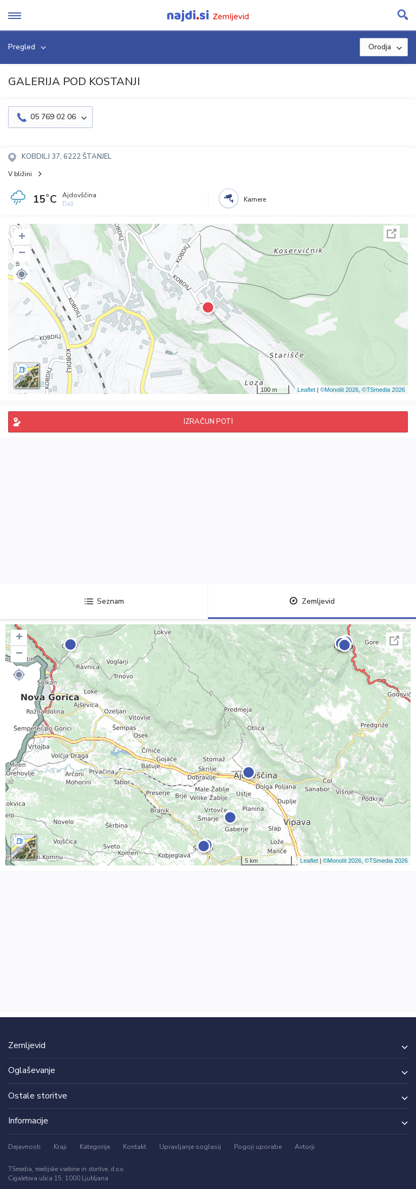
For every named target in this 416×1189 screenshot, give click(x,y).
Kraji (60, 1146)
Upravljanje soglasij (190, 1146)
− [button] (21, 253)
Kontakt (134, 1146)
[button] (22, 274)
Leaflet (306, 389)
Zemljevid (312, 601)
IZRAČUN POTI (208, 422)
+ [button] (21, 237)
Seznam (104, 601)
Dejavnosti (24, 1146)
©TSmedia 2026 (383, 389)
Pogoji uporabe (258, 1146)
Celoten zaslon (392, 233)
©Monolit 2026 (339, 389)
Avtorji (305, 1146)
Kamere (255, 199)
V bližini (20, 174)
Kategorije (95, 1146)
